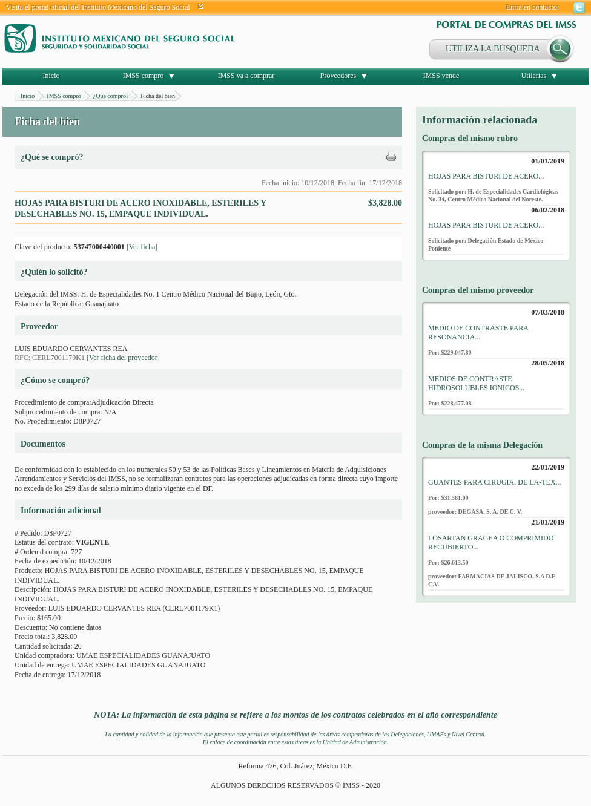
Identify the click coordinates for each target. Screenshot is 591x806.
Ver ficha (142, 247)
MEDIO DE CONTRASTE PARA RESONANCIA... (478, 333)
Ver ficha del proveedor (123, 357)
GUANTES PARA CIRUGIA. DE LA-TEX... (494, 482)
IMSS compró (143, 75)
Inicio (51, 75)
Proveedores (338, 75)
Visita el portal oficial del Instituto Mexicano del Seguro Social (98, 7)
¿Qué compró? (111, 96)
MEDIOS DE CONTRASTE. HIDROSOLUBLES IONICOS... (476, 384)
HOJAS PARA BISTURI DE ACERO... (486, 176)
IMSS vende (441, 75)
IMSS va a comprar (246, 75)
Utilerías (533, 75)
